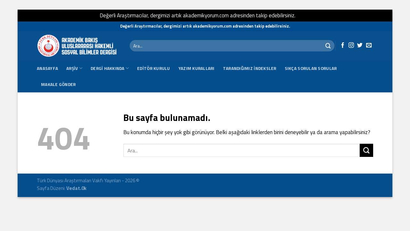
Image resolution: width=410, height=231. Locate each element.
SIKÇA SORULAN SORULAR (311, 68)
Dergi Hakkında (110, 68)
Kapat (304, 15)
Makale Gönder (58, 84)
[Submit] (328, 45)
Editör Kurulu (153, 68)
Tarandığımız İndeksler (249, 68)
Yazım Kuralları (196, 68)
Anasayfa (47, 68)
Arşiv (74, 68)
